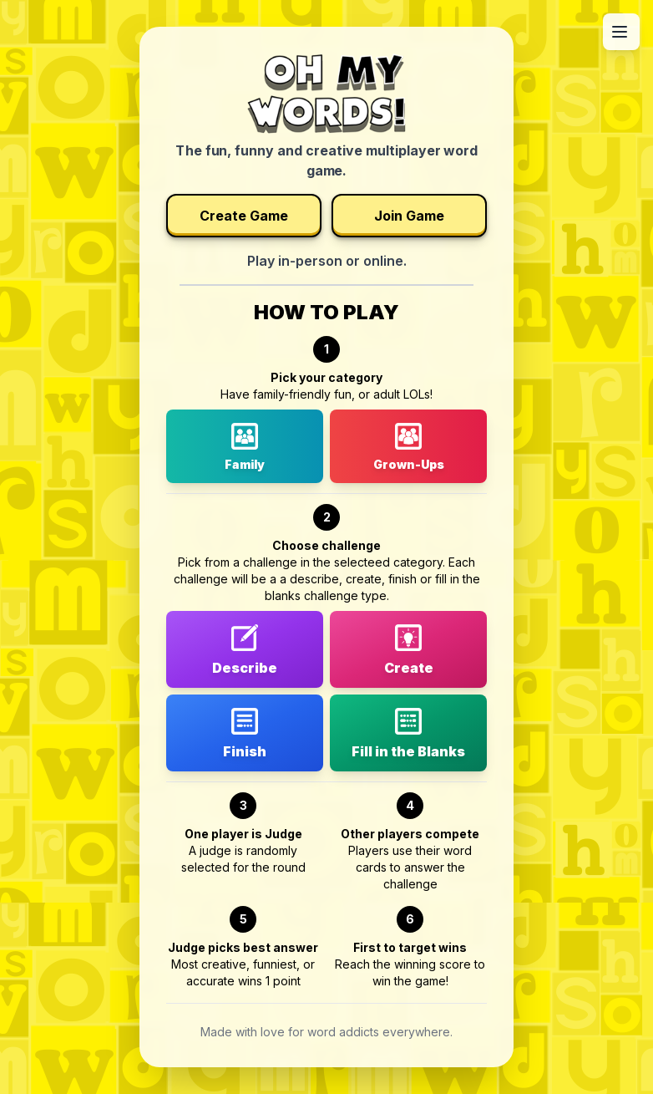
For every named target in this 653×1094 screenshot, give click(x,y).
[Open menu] (621, 31)
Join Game (409, 215)
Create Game (244, 215)
